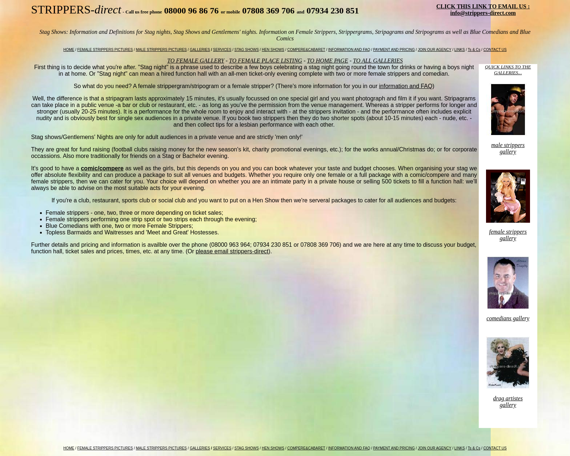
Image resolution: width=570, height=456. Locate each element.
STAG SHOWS (246, 50)
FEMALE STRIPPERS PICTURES (105, 50)
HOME (68, 50)
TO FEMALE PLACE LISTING (265, 61)
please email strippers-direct (232, 251)
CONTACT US (495, 50)
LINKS (459, 50)
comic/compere (102, 168)
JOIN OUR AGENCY (434, 50)
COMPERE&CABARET (306, 50)
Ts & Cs (474, 50)
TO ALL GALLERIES (378, 61)
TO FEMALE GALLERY (195, 61)
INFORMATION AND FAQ (349, 50)
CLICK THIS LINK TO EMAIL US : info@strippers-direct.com (483, 9)
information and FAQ (406, 86)
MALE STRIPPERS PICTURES (161, 50)
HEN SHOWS (273, 50)
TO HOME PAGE (327, 61)
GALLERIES (200, 50)
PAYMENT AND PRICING (394, 50)
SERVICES (222, 50)
